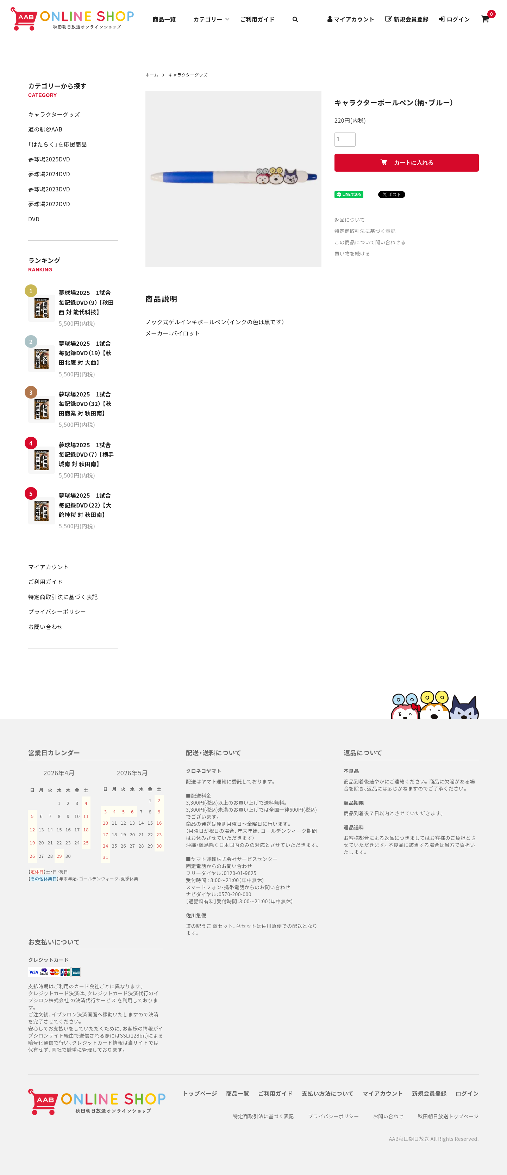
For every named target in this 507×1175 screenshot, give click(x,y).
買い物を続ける (352, 253)
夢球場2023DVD (49, 189)
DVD (33, 219)
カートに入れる (406, 162)
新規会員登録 (429, 1093)
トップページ (200, 1093)
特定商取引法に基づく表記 (63, 596)
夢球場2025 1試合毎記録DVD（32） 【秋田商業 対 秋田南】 (85, 403)
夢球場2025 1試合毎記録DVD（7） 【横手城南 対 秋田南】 (86, 454)
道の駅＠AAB (45, 129)
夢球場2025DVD (49, 159)
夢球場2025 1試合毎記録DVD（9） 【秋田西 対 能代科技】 (86, 302)
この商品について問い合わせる (370, 242)
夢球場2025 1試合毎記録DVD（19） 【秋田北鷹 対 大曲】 (85, 353)
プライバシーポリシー (57, 611)
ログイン (467, 1093)
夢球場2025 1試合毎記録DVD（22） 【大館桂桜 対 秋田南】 (85, 504)
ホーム (151, 75)
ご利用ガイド (257, 19)
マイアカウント (48, 566)
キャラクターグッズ (54, 114)
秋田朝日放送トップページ (448, 1116)
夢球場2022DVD (49, 203)
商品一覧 (164, 19)
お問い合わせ (45, 626)
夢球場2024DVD (49, 174)
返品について (349, 219)
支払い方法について (328, 1093)
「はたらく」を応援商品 (57, 144)
